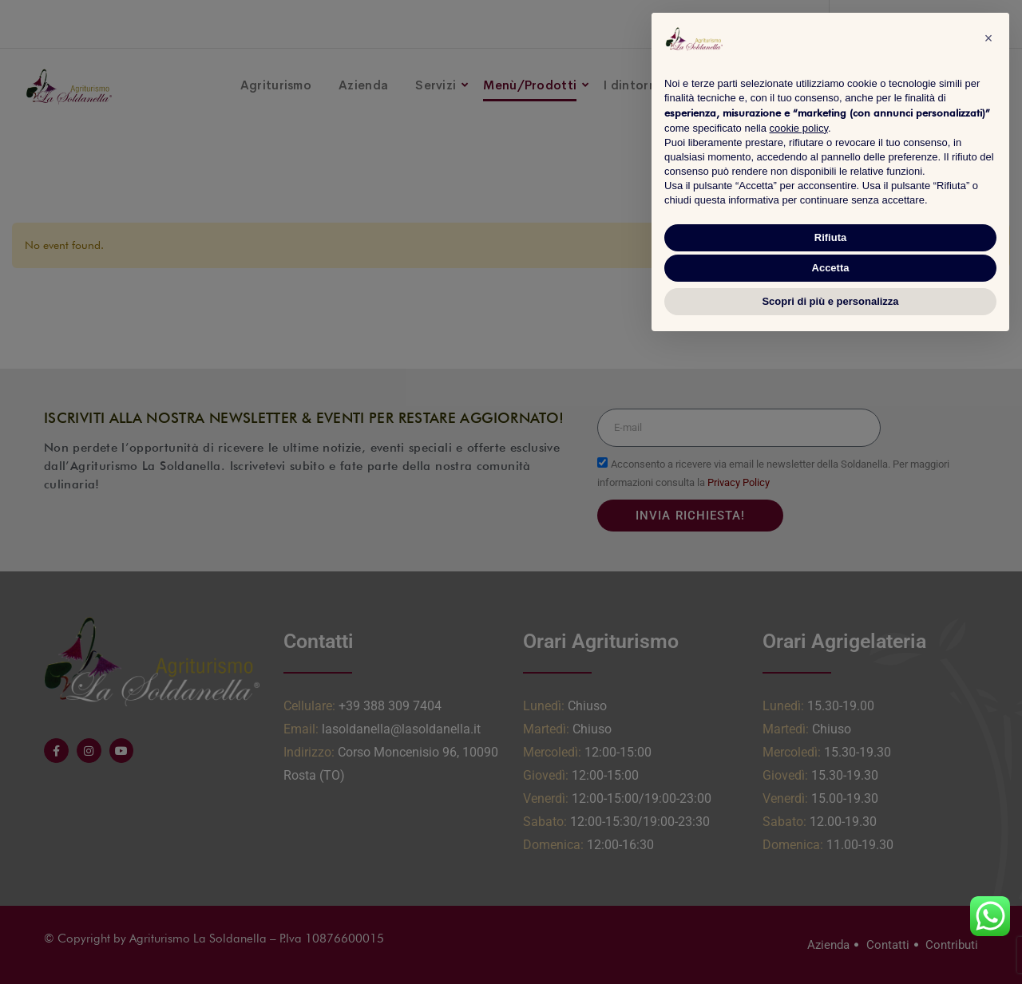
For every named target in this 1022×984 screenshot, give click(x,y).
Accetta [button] (831, 268)
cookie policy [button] (799, 128)
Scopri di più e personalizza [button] (830, 301)
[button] (988, 38)
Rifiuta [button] (830, 237)
